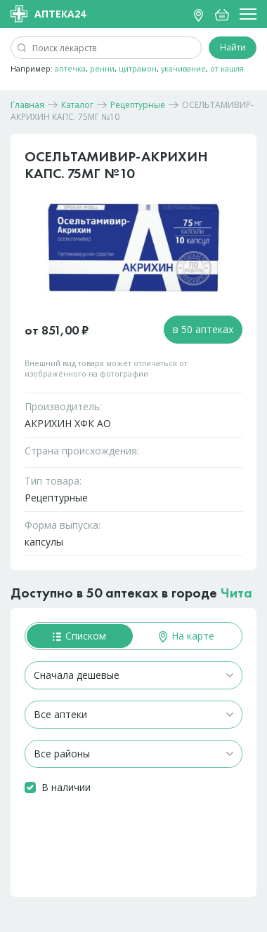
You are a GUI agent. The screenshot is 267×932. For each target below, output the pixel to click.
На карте (186, 635)
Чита (236, 592)
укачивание (183, 68)
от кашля (227, 68)
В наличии (66, 787)
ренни (102, 68)
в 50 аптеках (203, 329)
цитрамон (138, 68)
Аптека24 (48, 13)
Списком (79, 635)
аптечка (70, 68)
